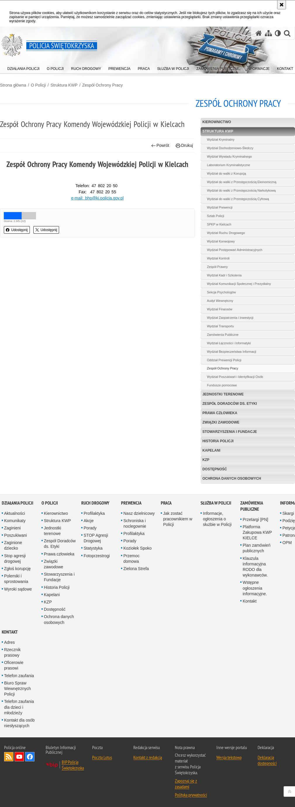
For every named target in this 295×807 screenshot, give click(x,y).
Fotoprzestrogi (97, 555)
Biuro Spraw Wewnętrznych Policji (17, 688)
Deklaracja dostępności (267, 760)
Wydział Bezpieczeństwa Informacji (231, 351)
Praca (166, 503)
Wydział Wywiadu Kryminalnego (229, 156)
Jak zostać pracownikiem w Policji (177, 519)
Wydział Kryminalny (220, 139)
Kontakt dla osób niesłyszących (19, 723)
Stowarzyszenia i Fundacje (229, 432)
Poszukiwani (15, 535)
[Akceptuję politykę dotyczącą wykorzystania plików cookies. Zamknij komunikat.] (281, 4)
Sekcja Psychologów (221, 292)
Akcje (89, 520)
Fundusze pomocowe (222, 385)
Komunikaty (14, 520)
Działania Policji (17, 503)
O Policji (38, 85)
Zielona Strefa (136, 568)
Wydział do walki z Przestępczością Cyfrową (238, 199)
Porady (90, 528)
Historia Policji (218, 441)
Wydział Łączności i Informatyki (229, 343)
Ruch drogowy (95, 503)
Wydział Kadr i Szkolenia (224, 275)
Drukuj (184, 145)
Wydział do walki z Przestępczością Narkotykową (241, 190)
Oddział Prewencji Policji (224, 360)
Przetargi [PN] (255, 519)
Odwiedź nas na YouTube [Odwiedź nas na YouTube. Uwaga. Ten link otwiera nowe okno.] (19, 756)
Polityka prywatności (191, 795)
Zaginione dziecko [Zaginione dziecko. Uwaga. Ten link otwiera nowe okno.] (13, 545)
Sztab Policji (215, 216)
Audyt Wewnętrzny (220, 300)
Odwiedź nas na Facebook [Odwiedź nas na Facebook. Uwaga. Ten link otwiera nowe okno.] (29, 756)
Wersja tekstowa (228, 757)
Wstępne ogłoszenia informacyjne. (255, 588)
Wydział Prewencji (220, 207)
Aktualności (14, 513)
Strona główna (13, 85)
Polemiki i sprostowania (16, 579)
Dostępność (214, 469)
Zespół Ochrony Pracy (102, 85)
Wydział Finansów (219, 309)
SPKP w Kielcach (219, 224)
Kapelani (211, 450)
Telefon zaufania (19, 675)
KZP (205, 460)
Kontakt (249, 601)
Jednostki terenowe (223, 394)
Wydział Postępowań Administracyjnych (235, 250)
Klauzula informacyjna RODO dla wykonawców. (255, 567)
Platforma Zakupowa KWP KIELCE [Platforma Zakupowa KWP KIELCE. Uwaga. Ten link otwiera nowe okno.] (257, 532)
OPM (287, 542)
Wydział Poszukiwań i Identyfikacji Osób (235, 376)
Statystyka (93, 548)
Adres (9, 642)
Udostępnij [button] (17, 230)
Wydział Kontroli (218, 258)
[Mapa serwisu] (268, 33)
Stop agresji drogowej (15, 558)
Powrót (160, 145)
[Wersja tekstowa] (278, 33)
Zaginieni (12, 528)
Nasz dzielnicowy (139, 513)
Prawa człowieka (219, 413)
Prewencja (131, 503)
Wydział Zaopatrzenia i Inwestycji (230, 317)
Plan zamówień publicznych (256, 548)
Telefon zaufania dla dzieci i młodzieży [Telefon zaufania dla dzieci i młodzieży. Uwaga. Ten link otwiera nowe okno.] (19, 707)
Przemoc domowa (131, 558)
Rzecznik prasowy (12, 652)
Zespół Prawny (217, 267)
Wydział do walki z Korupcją (226, 173)
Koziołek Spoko (137, 548)
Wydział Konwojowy (221, 241)
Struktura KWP (64, 85)
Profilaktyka (94, 513)
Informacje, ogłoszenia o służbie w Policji (217, 519)
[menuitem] (23, 67)
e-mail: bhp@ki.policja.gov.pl (97, 198)
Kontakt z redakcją (147, 757)
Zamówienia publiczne (251, 506)
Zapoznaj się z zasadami (186, 783)
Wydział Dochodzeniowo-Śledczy (230, 148)
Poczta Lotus (102, 757)
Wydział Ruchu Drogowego (226, 233)
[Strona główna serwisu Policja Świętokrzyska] (259, 33)
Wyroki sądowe (18, 589)
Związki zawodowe (220, 422)
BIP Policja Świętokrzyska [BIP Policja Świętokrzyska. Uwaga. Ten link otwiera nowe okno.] (73, 765)
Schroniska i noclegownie (134, 523)
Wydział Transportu (220, 326)
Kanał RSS (8, 756)
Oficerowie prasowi (13, 665)
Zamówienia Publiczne (223, 334)
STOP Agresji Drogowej (96, 538)
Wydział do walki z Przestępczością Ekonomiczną (242, 182)
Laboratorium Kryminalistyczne (228, 165)
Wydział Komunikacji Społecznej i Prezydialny (239, 283)
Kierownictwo (216, 122)
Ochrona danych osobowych (231, 478)
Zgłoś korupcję (17, 568)
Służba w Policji (216, 503)
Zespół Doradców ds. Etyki (229, 404)
